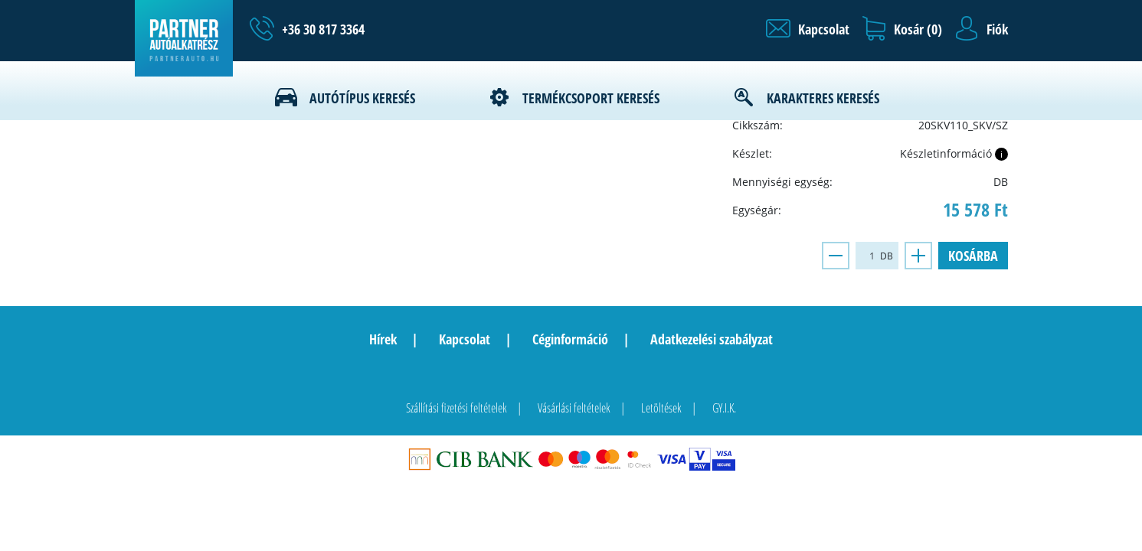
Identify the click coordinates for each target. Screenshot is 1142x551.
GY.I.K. (724, 407)
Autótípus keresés (362, 98)
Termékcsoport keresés (590, 98)
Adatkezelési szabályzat (711, 339)
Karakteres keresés (823, 98)
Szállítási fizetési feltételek (456, 407)
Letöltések (661, 407)
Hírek (383, 339)
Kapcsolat (464, 339)
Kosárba (973, 255)
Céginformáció (570, 339)
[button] (807, 29)
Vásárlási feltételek (574, 407)
